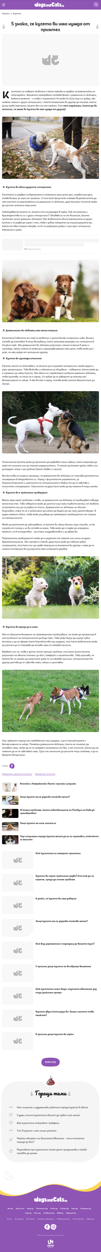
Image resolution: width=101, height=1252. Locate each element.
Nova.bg (37, 1213)
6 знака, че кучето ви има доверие (56, 898)
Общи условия (59, 1235)
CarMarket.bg (48, 1213)
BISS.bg (60, 1213)
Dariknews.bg (85, 1208)
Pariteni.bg (64, 1208)
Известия (90, 1219)
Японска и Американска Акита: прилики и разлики (48, 783)
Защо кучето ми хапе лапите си (38, 823)
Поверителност (63, 1219)
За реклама (19, 1219)
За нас (9, 1219)
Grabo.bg (54, 1208)
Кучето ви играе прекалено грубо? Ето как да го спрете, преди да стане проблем (65, 877)
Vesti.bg (28, 1213)
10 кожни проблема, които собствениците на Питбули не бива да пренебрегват (57, 811)
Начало (5, 13)
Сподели (8, 765)
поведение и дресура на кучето (17, 774)
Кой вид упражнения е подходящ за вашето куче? (65, 943)
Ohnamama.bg (42, 1208)
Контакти (30, 1219)
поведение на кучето (45, 774)
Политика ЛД (78, 1219)
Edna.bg (74, 1208)
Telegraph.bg (71, 1213)
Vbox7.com (20, 1208)
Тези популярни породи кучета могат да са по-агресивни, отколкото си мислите (59, 837)
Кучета (17, 13)
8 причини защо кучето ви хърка (55, 1034)
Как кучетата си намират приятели (58, 853)
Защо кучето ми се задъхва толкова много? (45, 796)
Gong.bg (30, 1208)
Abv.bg (10, 1208)
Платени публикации (46, 1219)
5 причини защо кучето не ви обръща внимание (63, 966)
